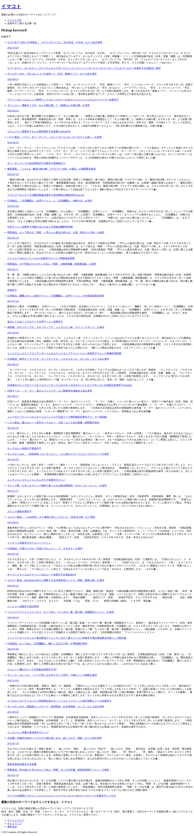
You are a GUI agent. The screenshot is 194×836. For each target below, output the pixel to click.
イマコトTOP (14, 20)
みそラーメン (34, 574)
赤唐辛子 (139, 68)
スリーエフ (76, 638)
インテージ (13, 543)
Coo (60, 131)
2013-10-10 (13, 680)
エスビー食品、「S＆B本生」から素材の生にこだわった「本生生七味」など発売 (51, 517)
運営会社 (12, 826)
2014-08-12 (13, 522)
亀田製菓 (39, 195)
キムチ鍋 (36, 131)
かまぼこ (46, 227)
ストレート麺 (14, 669)
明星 (72, 258)
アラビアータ (14, 195)
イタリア (89, 385)
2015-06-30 (13, 332)
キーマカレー (14, 448)
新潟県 (57, 195)
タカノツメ (57, 701)
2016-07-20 (13, 174)
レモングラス (68, 353)
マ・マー (94, 417)
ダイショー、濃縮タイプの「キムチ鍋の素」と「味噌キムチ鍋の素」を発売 (48, 105)
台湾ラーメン (14, 227)
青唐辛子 (27, 131)
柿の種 (64, 195)
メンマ (115, 638)
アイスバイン (31, 701)
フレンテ (102, 353)
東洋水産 (107, 638)
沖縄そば (36, 227)
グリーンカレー (15, 99)
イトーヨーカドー (90, 68)
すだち (32, 543)
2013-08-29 (13, 712)
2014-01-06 (13, 649)
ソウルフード (31, 321)
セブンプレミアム (110, 68)
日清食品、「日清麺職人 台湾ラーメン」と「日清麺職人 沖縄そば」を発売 (49, 200)
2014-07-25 (13, 585)
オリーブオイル (35, 385)
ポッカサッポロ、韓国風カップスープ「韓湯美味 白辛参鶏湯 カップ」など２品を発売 (55, 706)
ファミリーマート (17, 638)
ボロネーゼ (67, 385)
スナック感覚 (14, 511)
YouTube (127, 385)
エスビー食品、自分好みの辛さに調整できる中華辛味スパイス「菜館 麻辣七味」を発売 (55, 580)
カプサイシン (31, 795)
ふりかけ (36, 258)
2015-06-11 (12, 396)
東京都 (122, 638)
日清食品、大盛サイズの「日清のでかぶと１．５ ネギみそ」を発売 (44, 548)
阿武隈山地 (45, 701)
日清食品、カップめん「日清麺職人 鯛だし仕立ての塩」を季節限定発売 (47, 643)
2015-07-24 (13, 301)
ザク (63, 163)
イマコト (11, 6)
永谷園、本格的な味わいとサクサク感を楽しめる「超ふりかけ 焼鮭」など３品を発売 (54, 738)
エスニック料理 (32, 99)
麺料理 (64, 227)
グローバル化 (63, 99)
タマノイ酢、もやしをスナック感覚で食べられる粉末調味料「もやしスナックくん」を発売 (57, 485)
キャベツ (55, 258)
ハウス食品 (28, 163)
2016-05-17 (13, 269)
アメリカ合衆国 (15, 795)
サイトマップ (14, 823)
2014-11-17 (12, 491)
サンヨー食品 (34, 638)
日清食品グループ (17, 385)
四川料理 (34, 606)
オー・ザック (14, 163)
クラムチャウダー (53, 68)
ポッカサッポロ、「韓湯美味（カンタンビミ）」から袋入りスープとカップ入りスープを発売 (58, 454)
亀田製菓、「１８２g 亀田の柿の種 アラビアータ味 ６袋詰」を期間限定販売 (51, 169)
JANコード (25, 258)
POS (68, 131)
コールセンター (15, 701)
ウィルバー (69, 795)
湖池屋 (117, 353)
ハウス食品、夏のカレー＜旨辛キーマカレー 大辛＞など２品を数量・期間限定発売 (53, 422)
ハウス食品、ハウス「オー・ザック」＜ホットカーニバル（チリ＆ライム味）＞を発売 (54, 137)
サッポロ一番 (63, 638)
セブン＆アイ (127, 68)
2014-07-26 (13, 554)
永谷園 (32, 764)
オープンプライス (17, 574)
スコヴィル (45, 795)
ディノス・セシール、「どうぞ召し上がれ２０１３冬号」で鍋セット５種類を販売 (52, 675)
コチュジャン (14, 131)
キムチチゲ (42, 480)
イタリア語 (28, 195)
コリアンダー (39, 353)
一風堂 (157, 68)
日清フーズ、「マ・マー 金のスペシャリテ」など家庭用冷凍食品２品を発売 (49, 390)
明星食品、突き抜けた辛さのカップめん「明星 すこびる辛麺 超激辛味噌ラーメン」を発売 (58, 769)
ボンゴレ (99, 385)
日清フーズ (64, 417)
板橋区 (110, 353)
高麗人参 (27, 732)
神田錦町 (75, 417)
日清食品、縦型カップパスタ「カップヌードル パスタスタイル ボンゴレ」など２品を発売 (58, 359)
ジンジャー (13, 258)
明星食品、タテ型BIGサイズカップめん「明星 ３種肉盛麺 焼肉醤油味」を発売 (51, 264)
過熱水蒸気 (13, 764)
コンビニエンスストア (19, 353)
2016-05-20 (13, 238)
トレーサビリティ (17, 417)
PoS (64, 131)
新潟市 (71, 195)
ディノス (77, 701)
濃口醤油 (97, 638)
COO (81, 195)
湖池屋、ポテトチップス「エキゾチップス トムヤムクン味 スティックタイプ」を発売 (55, 327)
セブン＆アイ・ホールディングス (25, 68)
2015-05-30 (13, 428)
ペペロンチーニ (35, 417)
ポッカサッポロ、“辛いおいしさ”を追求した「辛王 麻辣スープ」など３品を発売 (52, 74)
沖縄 (70, 227)
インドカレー (48, 99)
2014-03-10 (13, 617)
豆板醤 (54, 131)
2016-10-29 (13, 47)
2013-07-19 (13, 775)
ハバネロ (111, 795)
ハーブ (40, 543)
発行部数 (87, 701)
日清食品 (149, 68)
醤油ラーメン (48, 638)
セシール (97, 701)
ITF (74, 574)
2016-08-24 (13, 110)
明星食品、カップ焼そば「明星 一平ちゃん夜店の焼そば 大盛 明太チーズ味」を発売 (55, 232)
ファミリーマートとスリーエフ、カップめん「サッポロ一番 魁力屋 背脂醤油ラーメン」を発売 (60, 612)
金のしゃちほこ (15, 321)
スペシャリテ (51, 417)
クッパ (61, 480)
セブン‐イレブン (72, 68)
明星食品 (65, 258)
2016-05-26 (13, 206)
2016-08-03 (13, 142)
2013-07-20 (13, 743)
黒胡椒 (57, 163)
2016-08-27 (13, 79)
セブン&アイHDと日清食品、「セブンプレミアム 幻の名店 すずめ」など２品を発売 (54, 42)
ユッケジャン (77, 99)
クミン (47, 543)
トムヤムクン (92, 99)
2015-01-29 (13, 459)
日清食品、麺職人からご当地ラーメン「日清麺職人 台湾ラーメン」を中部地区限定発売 (55, 295)
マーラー (104, 99)
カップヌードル (52, 385)
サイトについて (15, 820)
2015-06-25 (13, 364)
